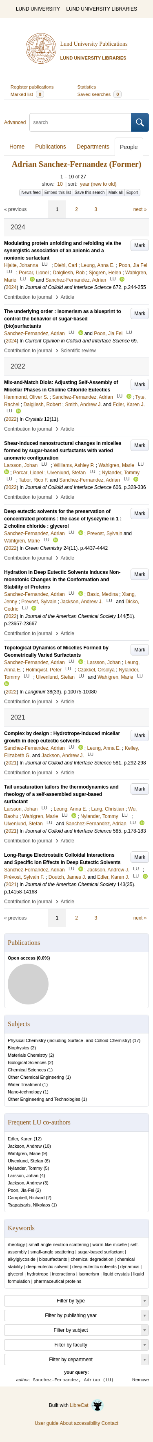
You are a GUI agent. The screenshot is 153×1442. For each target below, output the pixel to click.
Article (67, 297)
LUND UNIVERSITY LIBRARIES (101, 9)
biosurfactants (53, 1259)
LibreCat (87, 1405)
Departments (93, 146)
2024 (11, 287)
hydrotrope (38, 1273)
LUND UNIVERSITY (38, 9)
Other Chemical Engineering (36, 1077)
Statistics (87, 86)
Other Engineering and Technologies (44, 1099)
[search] (80, 122)
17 (136, 1040)
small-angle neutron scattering (59, 1244)
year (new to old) (98, 184)
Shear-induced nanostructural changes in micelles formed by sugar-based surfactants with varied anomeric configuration (62, 450)
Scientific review (78, 350)
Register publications (32, 86)
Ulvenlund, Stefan (25, 1160)
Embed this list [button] (57, 192)
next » (140, 209)
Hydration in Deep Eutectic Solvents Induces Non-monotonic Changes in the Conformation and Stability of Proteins (62, 579)
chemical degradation (92, 1259)
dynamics (129, 1266)
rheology (16, 1244)
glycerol (15, 1273)
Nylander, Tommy (25, 1168)
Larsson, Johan (23, 1175)
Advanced (15, 122)
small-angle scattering (52, 1251)
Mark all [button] (116, 192)
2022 (11, 419)
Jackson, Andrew (25, 1146)
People (129, 147)
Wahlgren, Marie (24, 1153)
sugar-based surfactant (101, 1251)
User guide (46, 1423)
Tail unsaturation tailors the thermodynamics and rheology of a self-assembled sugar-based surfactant (61, 794)
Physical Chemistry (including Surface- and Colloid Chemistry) (69, 1040)
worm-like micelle (110, 1244)
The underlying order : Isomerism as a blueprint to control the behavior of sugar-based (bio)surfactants (62, 319)
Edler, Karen (20, 1138)
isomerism (89, 1273)
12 (37, 1138)
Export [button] (132, 192)
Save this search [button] (90, 192)
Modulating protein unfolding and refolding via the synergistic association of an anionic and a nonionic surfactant (62, 250)
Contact (110, 1423)
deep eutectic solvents (94, 1266)
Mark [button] (139, 245)
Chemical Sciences (27, 1069)
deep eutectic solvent (48, 1266)
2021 (11, 763)
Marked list (27, 94)
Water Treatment (24, 1084)
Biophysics (18, 1047)
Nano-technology (25, 1091)
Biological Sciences (27, 1062)
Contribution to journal (28, 297)
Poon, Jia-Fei (21, 1190)
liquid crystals (116, 1273)
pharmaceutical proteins (57, 1281)
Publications (50, 146)
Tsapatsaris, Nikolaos (29, 1204)
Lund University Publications (94, 44)
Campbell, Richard (26, 1197)
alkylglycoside (21, 1259)
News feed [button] (30, 192)
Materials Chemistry (27, 1055)
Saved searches (100, 94)
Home (16, 146)
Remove (140, 1379)
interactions (63, 1273)
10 (59, 184)
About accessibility (80, 1423)
